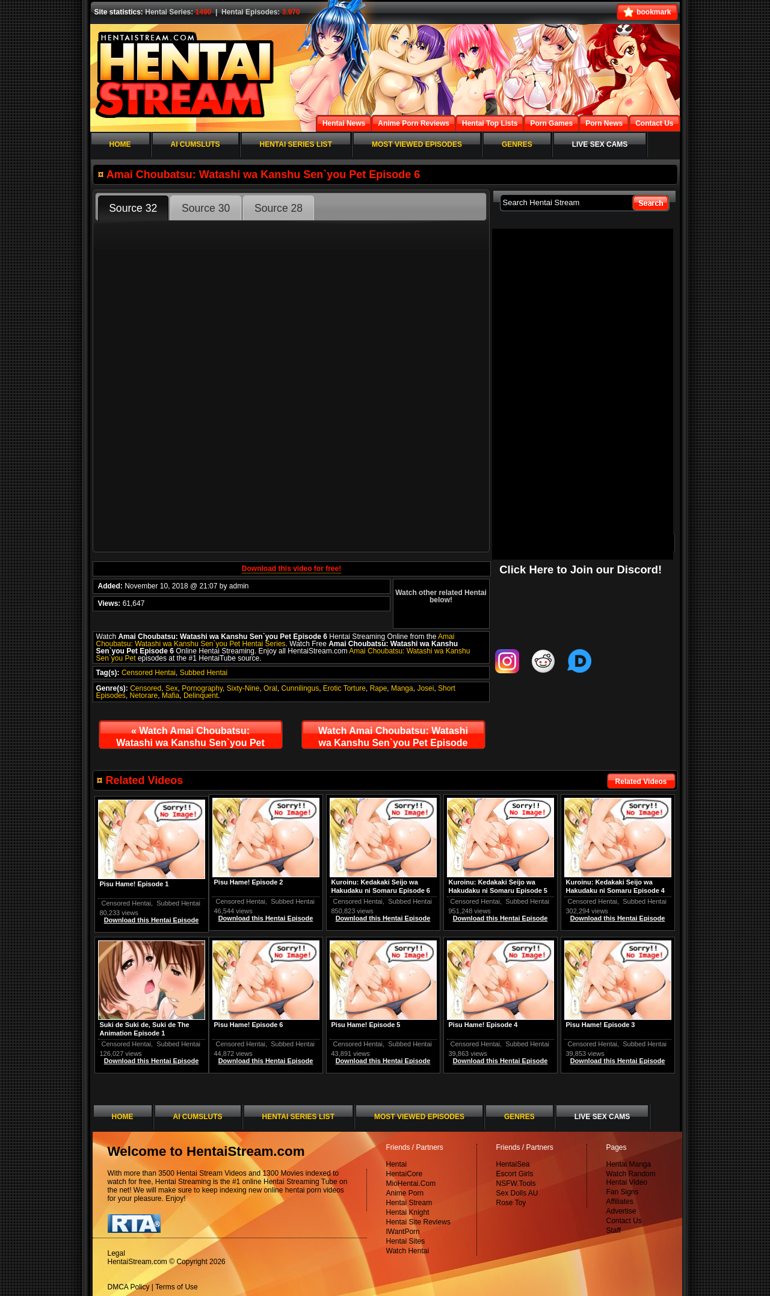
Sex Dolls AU (517, 1193)
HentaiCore (404, 1174)
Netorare (144, 695)
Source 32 (133, 208)
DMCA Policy (129, 1287)
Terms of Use (176, 1287)
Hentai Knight (408, 1212)
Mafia (170, 695)
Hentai (396, 1164)
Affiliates (619, 1201)
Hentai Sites (405, 1241)
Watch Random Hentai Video (631, 1178)
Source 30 (206, 208)
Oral (270, 688)
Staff (613, 1230)
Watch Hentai (408, 1251)
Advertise (621, 1211)
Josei (425, 688)
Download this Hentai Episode (617, 918)
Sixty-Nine (243, 688)
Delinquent (200, 695)
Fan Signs (622, 1192)
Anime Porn (405, 1193)
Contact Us (624, 1221)
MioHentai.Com (411, 1183)
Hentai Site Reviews (418, 1222)
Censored (145, 688)
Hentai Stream (409, 1203)
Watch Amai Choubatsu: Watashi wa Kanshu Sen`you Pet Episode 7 (393, 739)
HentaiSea (513, 1164)
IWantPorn (403, 1231)
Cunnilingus (300, 688)
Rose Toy (511, 1203)
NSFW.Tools (516, 1183)
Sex (171, 688)
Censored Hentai (149, 672)
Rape (378, 688)
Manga (402, 688)
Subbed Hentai (203, 672)
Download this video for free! (291, 568)
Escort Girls (515, 1174)
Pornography (202, 688)
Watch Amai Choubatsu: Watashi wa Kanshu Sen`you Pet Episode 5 (190, 739)
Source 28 (278, 208)
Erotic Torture (344, 688)
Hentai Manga (628, 1164)
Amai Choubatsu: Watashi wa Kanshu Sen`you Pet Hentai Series (275, 640)
